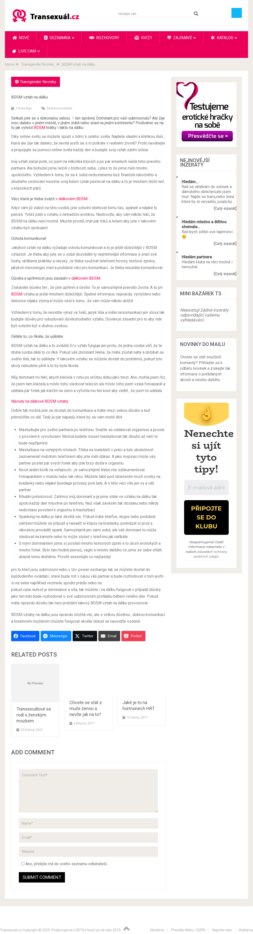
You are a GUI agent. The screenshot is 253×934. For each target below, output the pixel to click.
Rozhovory (104, 37)
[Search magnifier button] (196, 13)
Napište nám (222, 930)
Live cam (24, 51)
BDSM (40, 127)
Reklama (246, 930)
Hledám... (190, 181)
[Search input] (154, 13)
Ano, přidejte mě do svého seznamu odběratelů (64, 863)
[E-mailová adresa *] (206, 487)
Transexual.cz (11, 930)
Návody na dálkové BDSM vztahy (39, 401)
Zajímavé (179, 37)
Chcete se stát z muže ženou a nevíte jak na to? (85, 708)
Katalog (222, 37)
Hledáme (157, 930)
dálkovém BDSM (72, 199)
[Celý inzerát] (225, 208)
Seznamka (57, 37)
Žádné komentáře (59, 108)
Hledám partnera (197, 257)
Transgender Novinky (38, 81)
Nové (20, 37)
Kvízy (143, 37)
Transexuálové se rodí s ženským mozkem (33, 714)
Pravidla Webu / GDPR (188, 930)
